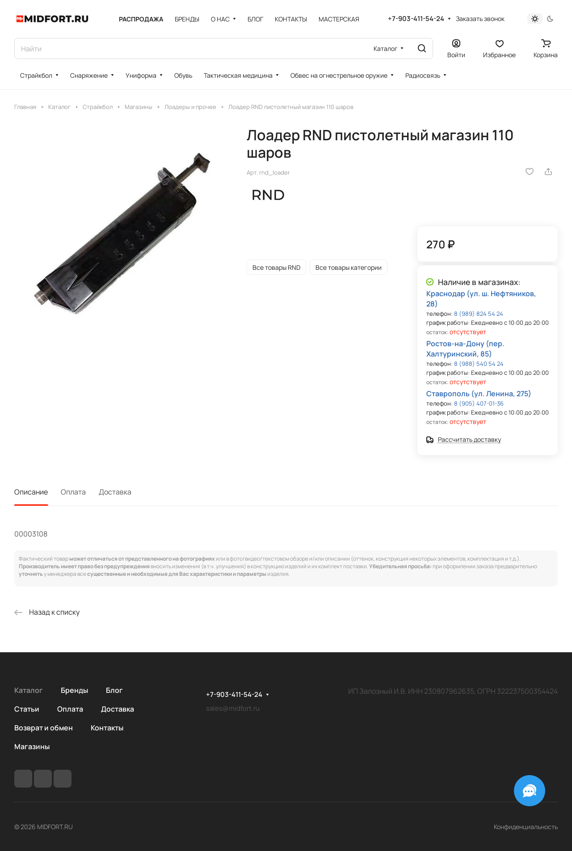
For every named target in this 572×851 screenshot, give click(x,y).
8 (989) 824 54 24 (478, 314)
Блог (114, 690)
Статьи (26, 709)
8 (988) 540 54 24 (479, 364)
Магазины (32, 746)
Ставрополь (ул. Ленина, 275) (478, 393)
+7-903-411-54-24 (416, 19)
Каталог (28, 690)
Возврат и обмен (43, 728)
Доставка (115, 492)
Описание (31, 492)
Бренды (74, 690)
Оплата (73, 492)
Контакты (107, 728)
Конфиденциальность (526, 826)
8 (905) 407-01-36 (479, 403)
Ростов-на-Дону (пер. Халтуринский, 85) (465, 349)
